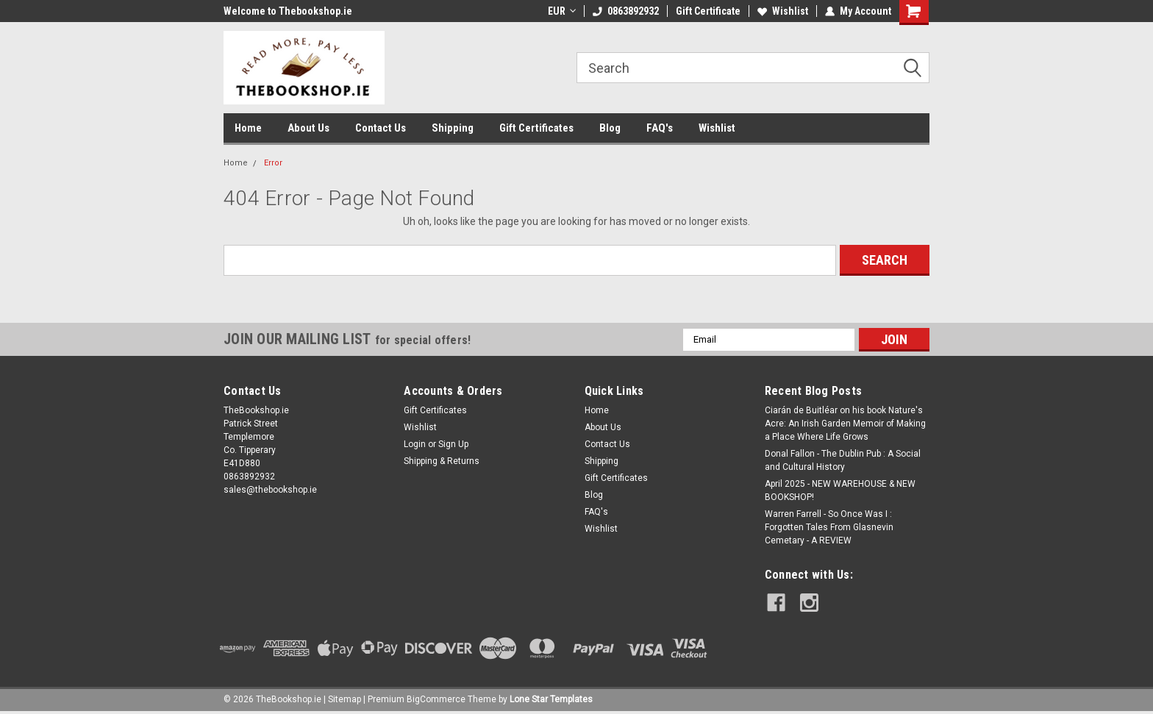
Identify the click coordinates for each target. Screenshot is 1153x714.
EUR (562, 11)
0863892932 (626, 11)
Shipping (453, 128)
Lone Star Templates (551, 699)
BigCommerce (436, 699)
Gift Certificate (708, 11)
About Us (308, 128)
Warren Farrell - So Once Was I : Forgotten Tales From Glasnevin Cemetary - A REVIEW (829, 527)
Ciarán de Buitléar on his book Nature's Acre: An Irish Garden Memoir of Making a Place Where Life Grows (845, 423)
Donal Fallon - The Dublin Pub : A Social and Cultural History (843, 460)
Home (248, 128)
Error (273, 163)
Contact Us (380, 128)
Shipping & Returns (441, 461)
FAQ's (659, 128)
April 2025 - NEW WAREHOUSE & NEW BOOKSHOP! (840, 490)
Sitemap (344, 699)
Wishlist (782, 11)
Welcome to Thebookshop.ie (288, 11)
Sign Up (453, 444)
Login (415, 444)
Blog (610, 128)
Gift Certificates (536, 128)
